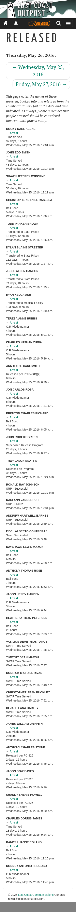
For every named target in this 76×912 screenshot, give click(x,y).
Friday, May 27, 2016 (41, 84)
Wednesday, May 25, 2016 (38, 71)
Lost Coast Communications (36, 894)
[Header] (38, 9)
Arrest (14, 133)
